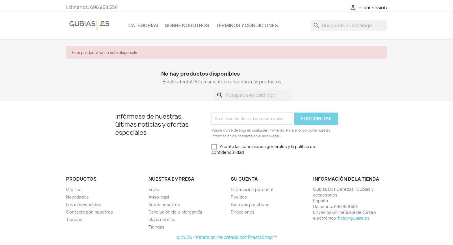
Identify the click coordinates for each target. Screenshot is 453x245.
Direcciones (243, 212)
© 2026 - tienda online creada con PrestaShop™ (227, 237)
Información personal (252, 189)
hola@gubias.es (354, 218)
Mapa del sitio (161, 219)
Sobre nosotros (187, 25)
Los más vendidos (83, 204)
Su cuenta (244, 179)
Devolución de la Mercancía (175, 212)
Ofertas (73, 189)
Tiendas (74, 219)
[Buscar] (349, 25)
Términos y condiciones (247, 25)
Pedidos (239, 197)
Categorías (143, 25)
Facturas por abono (250, 204)
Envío (153, 189)
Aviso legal (158, 197)
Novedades (77, 197)
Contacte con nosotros (89, 212)
